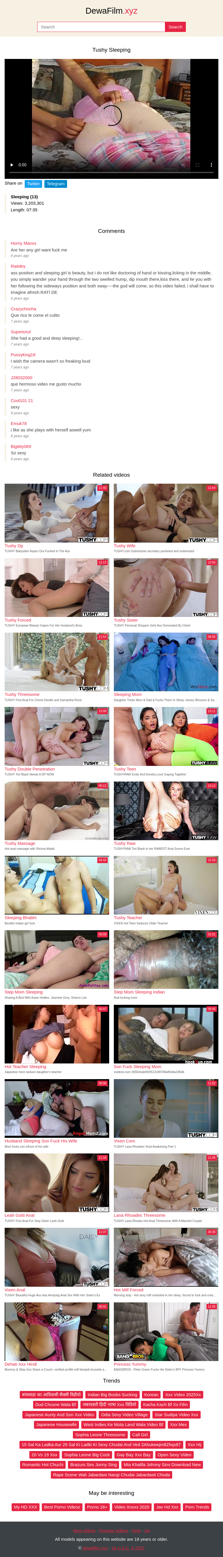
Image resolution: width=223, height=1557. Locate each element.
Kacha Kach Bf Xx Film (165, 1404)
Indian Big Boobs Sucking (112, 1394)
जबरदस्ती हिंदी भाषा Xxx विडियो (109, 1404)
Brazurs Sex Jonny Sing (93, 1464)
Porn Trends (197, 1506)
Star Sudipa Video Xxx (176, 1414)
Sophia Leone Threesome (100, 1434)
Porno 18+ (97, 1506)
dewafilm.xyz (95, 1547)
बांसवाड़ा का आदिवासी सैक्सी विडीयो (51, 1394)
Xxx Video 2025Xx (183, 1394)
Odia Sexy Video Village (124, 1414)
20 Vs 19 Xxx (44, 1454)
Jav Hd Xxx (167, 1506)
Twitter (33, 183)
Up (147, 1530)
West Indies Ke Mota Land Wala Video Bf (123, 1424)
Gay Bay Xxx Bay (134, 1454)
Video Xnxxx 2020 (132, 1506)
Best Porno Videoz (62, 1506)
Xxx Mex (178, 1424)
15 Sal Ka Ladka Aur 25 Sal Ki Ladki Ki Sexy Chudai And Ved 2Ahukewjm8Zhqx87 (101, 1444)
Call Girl (140, 1434)
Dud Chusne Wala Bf (55, 1404)
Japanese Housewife (56, 1424)
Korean (151, 1394)
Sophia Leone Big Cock (87, 1454)
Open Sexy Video (174, 1454)
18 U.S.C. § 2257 (128, 1547)
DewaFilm (111, 10)
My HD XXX (25, 1506)
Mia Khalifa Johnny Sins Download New (162, 1464)
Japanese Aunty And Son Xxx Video (59, 1414)
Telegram (56, 183)
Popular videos (113, 1530)
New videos (84, 1530)
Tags (136, 1530)
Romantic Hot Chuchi (43, 1464)
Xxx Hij (195, 1444)
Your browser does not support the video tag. (111, 119)
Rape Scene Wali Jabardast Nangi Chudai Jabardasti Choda (111, 1474)
